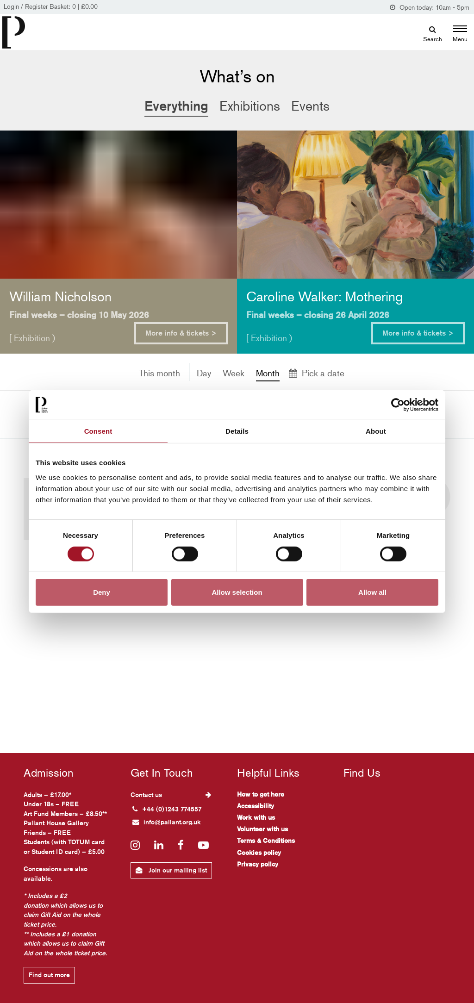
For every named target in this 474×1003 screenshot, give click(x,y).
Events (310, 106)
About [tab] (376, 431)
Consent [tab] (98, 431)
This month (159, 373)
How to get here (260, 794)
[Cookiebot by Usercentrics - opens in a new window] (397, 404)
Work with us (256, 817)
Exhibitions (249, 106)
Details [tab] (237, 431)
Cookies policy (259, 852)
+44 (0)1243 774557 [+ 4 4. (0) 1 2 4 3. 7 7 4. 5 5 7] (167, 809)
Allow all (372, 592)
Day (204, 373)
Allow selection (237, 592)
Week (233, 373)
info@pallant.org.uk (166, 822)
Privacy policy (257, 864)
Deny (101, 592)
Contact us (171, 795)
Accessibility (255, 806)
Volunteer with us (262, 829)
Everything (176, 105)
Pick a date (316, 373)
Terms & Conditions (266, 840)
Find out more (49, 975)
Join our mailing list (171, 870)
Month (268, 373)
